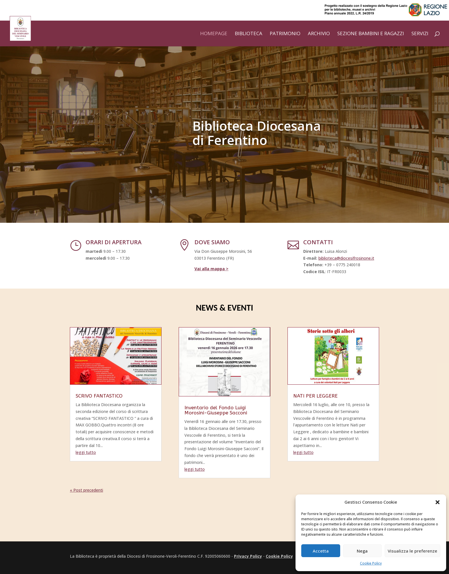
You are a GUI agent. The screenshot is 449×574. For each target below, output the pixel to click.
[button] (437, 502)
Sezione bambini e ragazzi (370, 34)
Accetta (321, 551)
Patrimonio (285, 34)
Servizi (419, 34)
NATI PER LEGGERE (315, 396)
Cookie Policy (371, 563)
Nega (362, 551)
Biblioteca (248, 34)
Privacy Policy (248, 556)
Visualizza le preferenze (412, 551)
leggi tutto (86, 452)
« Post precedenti (86, 490)
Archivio (319, 34)
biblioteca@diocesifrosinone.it (346, 258)
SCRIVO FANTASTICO (99, 396)
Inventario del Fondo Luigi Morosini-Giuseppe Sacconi (215, 410)
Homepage (213, 34)
